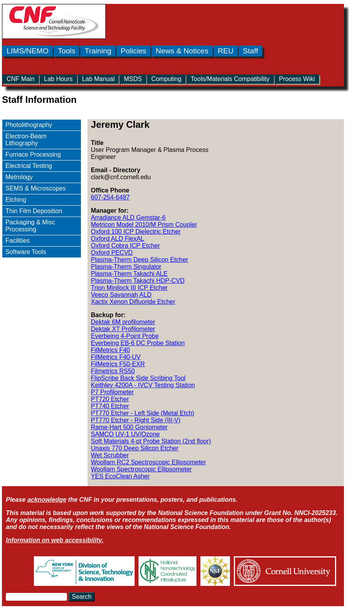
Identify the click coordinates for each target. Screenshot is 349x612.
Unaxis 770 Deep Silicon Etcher (135, 448)
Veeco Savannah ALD (121, 294)
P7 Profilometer (112, 392)
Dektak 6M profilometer (123, 322)
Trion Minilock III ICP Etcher (129, 287)
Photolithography (28, 125)
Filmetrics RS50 (113, 371)
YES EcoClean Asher (120, 476)
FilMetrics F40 (110, 350)
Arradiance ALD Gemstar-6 (128, 217)
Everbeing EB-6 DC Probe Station (138, 343)
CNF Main (21, 79)
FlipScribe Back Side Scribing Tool (138, 378)
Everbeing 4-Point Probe (125, 336)
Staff (250, 51)
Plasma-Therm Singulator (126, 266)
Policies (133, 51)
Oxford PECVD (112, 252)
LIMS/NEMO (28, 51)
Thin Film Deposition (33, 211)
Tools (66, 51)
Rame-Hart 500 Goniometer (129, 427)
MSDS (133, 79)
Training (97, 51)
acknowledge (46, 499)
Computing (166, 79)
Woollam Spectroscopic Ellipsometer (141, 469)
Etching (15, 199)
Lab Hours (58, 79)
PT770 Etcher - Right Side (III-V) (136, 420)
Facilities (17, 240)
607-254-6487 (110, 197)
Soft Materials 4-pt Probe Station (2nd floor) (151, 441)
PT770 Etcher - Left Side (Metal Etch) (143, 413)
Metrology (19, 177)
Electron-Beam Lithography (26, 139)
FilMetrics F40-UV (116, 357)
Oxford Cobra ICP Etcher (125, 245)
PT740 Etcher (110, 406)
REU (226, 51)
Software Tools (25, 252)
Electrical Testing (28, 165)
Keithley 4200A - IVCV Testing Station (143, 385)
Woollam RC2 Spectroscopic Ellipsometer (148, 462)
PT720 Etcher (110, 399)
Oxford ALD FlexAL (117, 238)
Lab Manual (98, 79)
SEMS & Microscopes (35, 188)
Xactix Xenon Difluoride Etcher (133, 301)
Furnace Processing (33, 154)
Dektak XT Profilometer (123, 329)
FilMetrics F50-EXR (118, 364)
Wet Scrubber (110, 455)
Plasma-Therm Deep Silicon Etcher (139, 259)
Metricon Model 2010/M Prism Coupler (144, 224)
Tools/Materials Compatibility (230, 79)
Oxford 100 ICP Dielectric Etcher (136, 231)
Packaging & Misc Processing (30, 226)
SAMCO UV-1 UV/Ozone (125, 434)
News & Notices (182, 51)
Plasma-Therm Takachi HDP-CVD (138, 280)
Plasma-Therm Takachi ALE (129, 273)
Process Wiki (297, 79)
